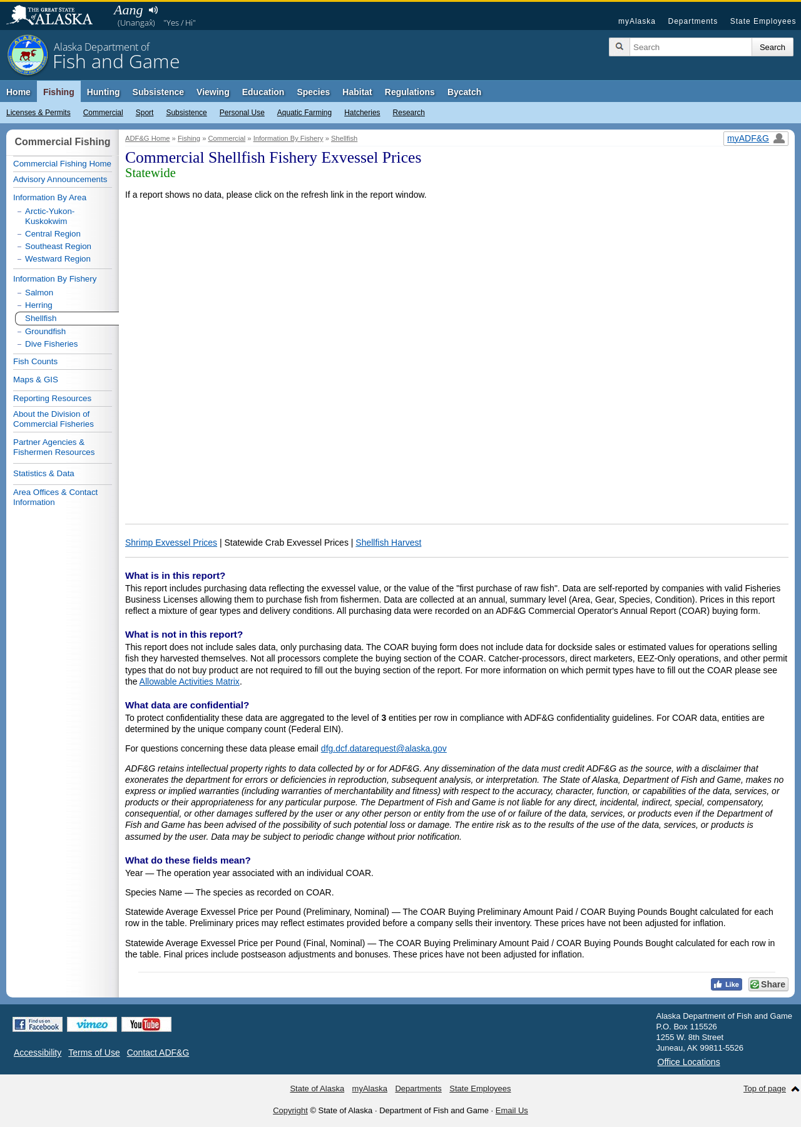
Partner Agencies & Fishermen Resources (53, 447)
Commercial (103, 112)
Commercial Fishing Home (62, 163)
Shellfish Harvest (388, 543)
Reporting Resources (52, 398)
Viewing (213, 92)
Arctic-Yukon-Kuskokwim (49, 216)
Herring (39, 305)
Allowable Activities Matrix (190, 681)
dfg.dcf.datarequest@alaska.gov (384, 748)
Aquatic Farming (304, 112)
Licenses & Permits (38, 112)
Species (313, 92)
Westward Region (58, 258)
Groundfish (45, 331)
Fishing (58, 92)
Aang (128, 10)
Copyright (290, 1110)
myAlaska (637, 21)
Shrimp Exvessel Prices (171, 543)
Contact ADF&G (158, 1053)
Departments (693, 21)
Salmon (39, 292)
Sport (145, 112)
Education (263, 92)
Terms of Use (94, 1053)
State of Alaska (55, 16)
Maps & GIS (35, 379)
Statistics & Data (43, 473)
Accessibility (37, 1053)
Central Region (53, 233)
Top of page (764, 1088)
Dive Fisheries (51, 344)
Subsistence (186, 112)
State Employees (763, 21)
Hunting (103, 92)
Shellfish (344, 138)
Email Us (512, 1110)
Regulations (410, 92)
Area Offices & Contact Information (55, 497)
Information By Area (49, 197)
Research (409, 112)
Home (18, 92)
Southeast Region (58, 246)
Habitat (357, 92)
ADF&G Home (147, 138)
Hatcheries (362, 112)
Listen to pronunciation (153, 10)
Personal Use (242, 112)
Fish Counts (35, 361)
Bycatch (464, 92)
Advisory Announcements (60, 179)
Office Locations (689, 1062)
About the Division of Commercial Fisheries (53, 419)
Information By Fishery (288, 138)
